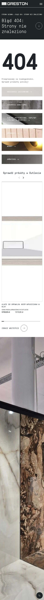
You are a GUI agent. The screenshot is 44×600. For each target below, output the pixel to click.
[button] (24, 177)
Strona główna (7, 14)
